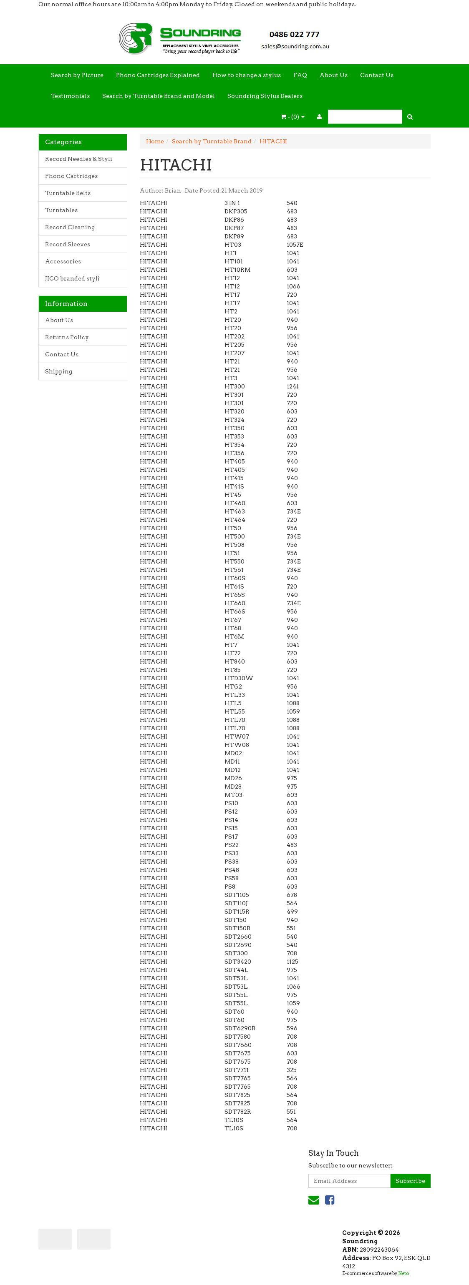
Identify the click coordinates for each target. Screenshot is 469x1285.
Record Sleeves (67, 244)
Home (155, 141)
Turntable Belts (68, 193)
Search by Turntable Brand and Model (158, 96)
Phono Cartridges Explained (158, 75)
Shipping (58, 371)
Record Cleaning (70, 227)
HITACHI (273, 141)
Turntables (61, 210)
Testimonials (70, 96)
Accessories (63, 261)
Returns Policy (67, 337)
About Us (334, 75)
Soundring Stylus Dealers (265, 96)
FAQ (300, 75)
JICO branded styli (72, 278)
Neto (403, 1273)
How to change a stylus (246, 75)
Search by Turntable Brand (212, 141)
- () (293, 116)
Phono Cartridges (71, 176)
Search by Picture (77, 75)
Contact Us (376, 75)
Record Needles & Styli (78, 158)
